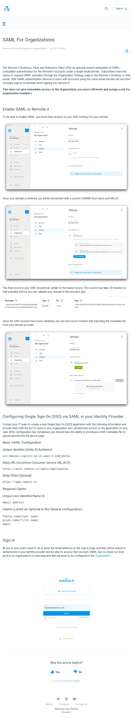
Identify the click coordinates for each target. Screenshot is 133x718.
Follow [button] (126, 50)
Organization (102, 555)
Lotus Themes (72, 709)
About (49, 704)
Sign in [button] (119, 8)
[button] (106, 8)
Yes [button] (58, 672)
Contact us (81, 704)
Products (64, 704)
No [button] (80, 672)
